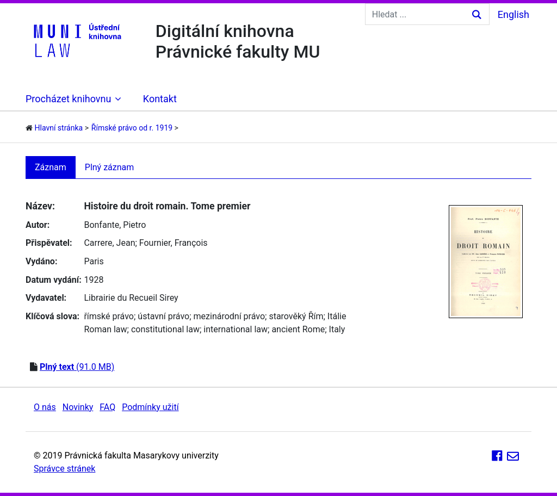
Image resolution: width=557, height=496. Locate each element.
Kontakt (160, 98)
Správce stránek (64, 468)
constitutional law (165, 329)
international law (235, 329)
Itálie (336, 316)
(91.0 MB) (77, 367)
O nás (45, 407)
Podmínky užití (150, 407)
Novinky (78, 407)
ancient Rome (298, 329)
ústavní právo (163, 316)
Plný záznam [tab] (109, 167)
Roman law (105, 329)
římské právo (109, 316)
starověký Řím (296, 316)
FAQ (107, 407)
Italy (337, 329)
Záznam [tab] (50, 167)
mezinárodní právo (229, 316)
